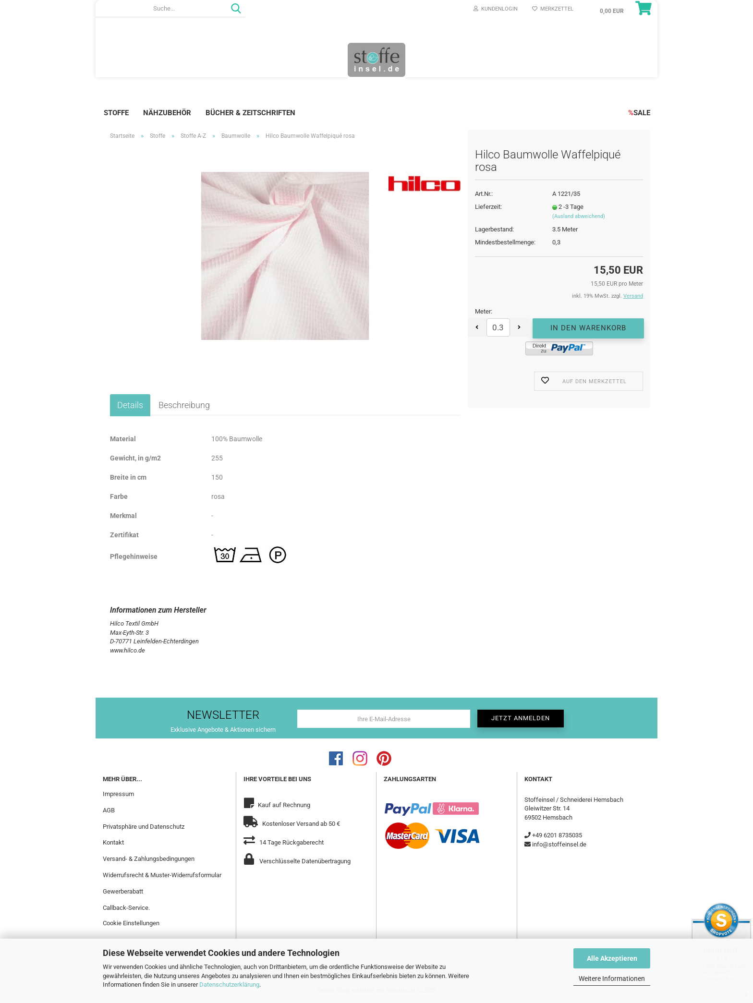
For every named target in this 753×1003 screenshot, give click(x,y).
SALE (639, 113)
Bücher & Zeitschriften (250, 113)
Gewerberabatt (123, 891)
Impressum (118, 794)
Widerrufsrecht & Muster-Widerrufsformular (162, 875)
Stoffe (116, 113)
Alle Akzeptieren (612, 958)
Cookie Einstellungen (131, 923)
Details (130, 405)
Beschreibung (184, 405)
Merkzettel (552, 9)
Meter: (483, 311)
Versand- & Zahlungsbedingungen (148, 858)
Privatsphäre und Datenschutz (143, 826)
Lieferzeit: (488, 206)
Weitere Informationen (612, 978)
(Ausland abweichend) (578, 216)
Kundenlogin (496, 9)
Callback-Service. (126, 907)
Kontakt (113, 842)
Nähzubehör (167, 113)
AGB (109, 810)
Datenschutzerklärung (229, 984)
